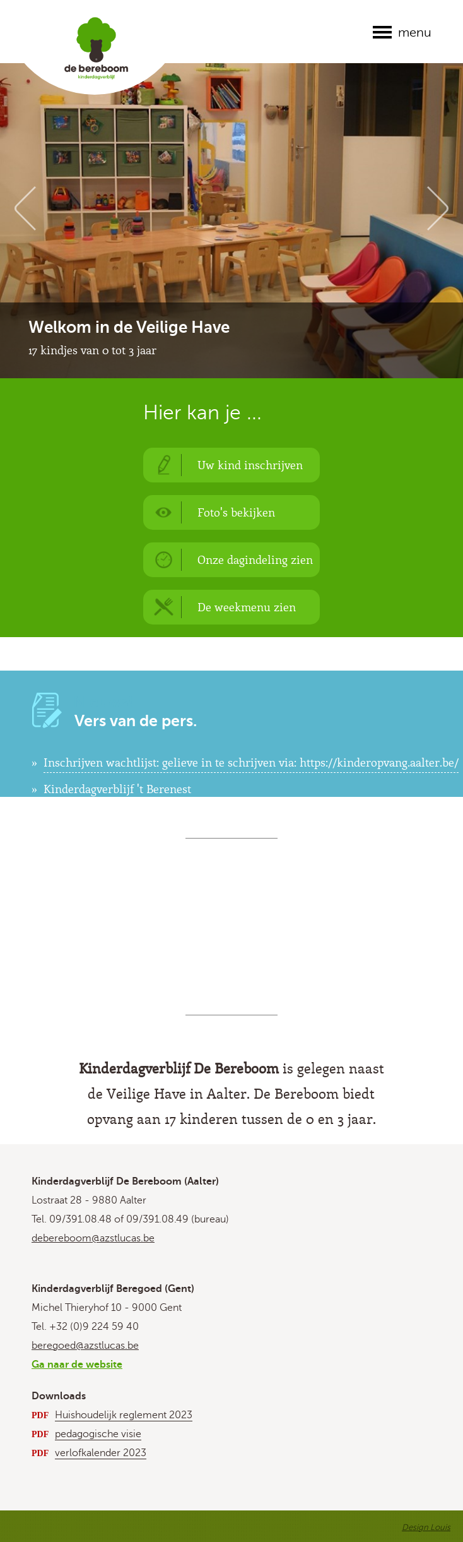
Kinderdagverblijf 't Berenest (117, 788)
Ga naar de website (77, 1364)
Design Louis (426, 1527)
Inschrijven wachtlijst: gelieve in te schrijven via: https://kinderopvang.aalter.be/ (251, 762)
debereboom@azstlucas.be (93, 1238)
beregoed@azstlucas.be (85, 1345)
